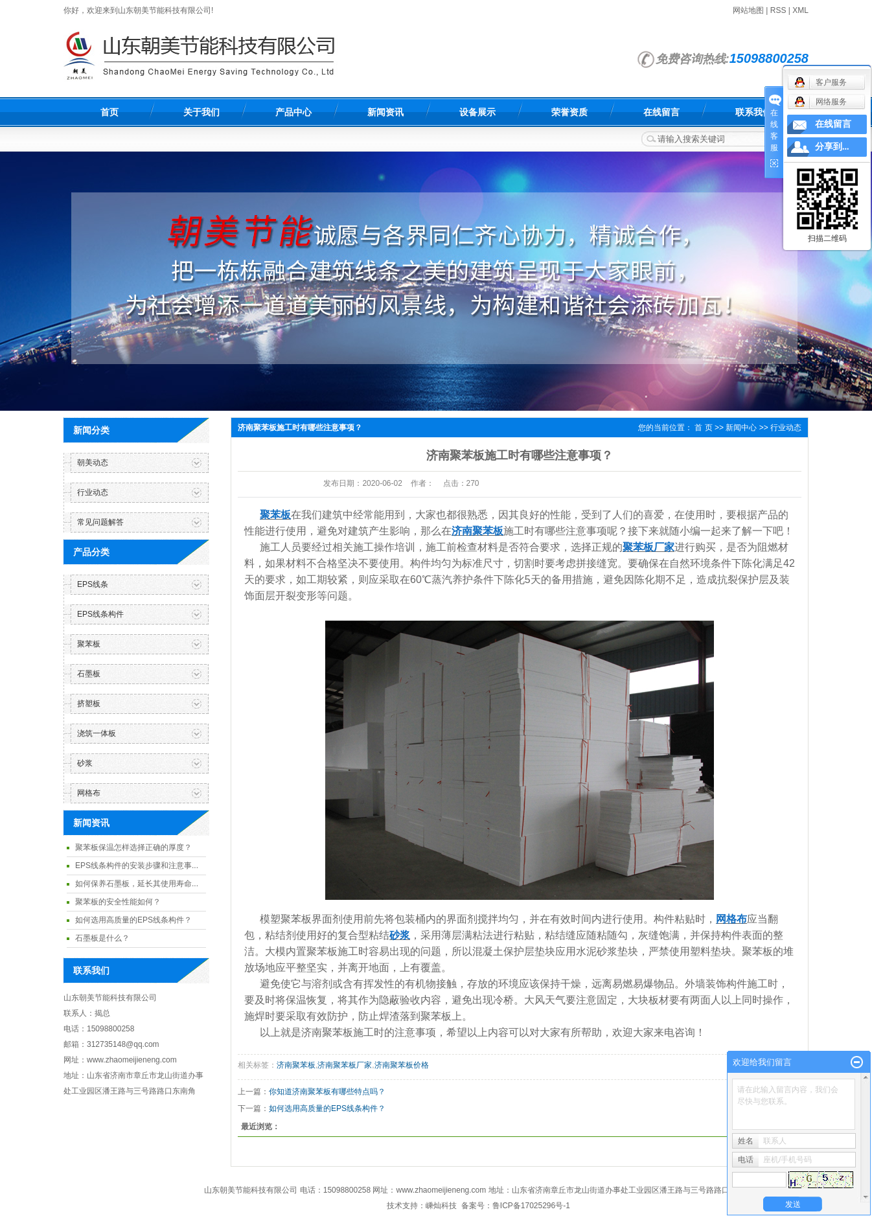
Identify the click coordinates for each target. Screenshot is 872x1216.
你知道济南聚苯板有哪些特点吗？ (327, 1091)
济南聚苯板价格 (401, 1065)
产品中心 (293, 112)
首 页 (703, 427)
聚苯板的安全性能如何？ (118, 901)
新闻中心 (741, 427)
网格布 (88, 792)
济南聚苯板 (296, 1065)
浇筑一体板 (96, 733)
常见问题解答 (100, 522)
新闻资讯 (385, 112)
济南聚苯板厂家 (344, 1065)
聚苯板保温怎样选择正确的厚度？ (133, 847)
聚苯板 (88, 643)
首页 (109, 112)
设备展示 (477, 112)
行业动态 (92, 492)
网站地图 (748, 10)
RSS (778, 10)
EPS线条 (92, 584)
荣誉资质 (569, 112)
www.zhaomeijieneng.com (441, 1190)
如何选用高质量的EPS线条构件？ (133, 919)
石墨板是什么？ (102, 938)
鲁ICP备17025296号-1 (531, 1205)
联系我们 (753, 112)
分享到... (832, 147)
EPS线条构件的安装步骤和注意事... (136, 865)
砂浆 (85, 763)
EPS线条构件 (100, 614)
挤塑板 (88, 703)
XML (800, 10)
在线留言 (661, 112)
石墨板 (88, 673)
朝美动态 (92, 462)
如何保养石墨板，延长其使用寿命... (136, 883)
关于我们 (201, 112)
